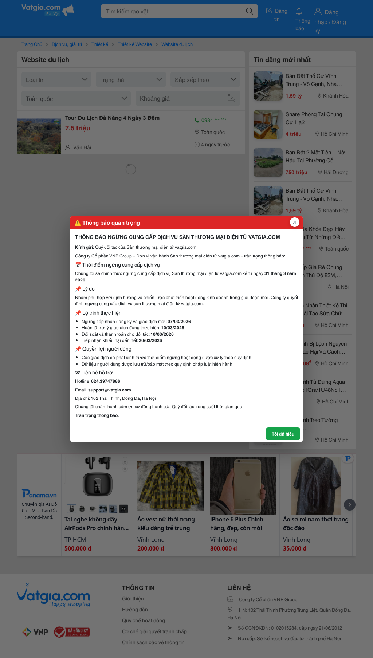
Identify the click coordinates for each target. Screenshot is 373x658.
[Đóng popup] (294, 222)
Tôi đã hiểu (283, 433)
